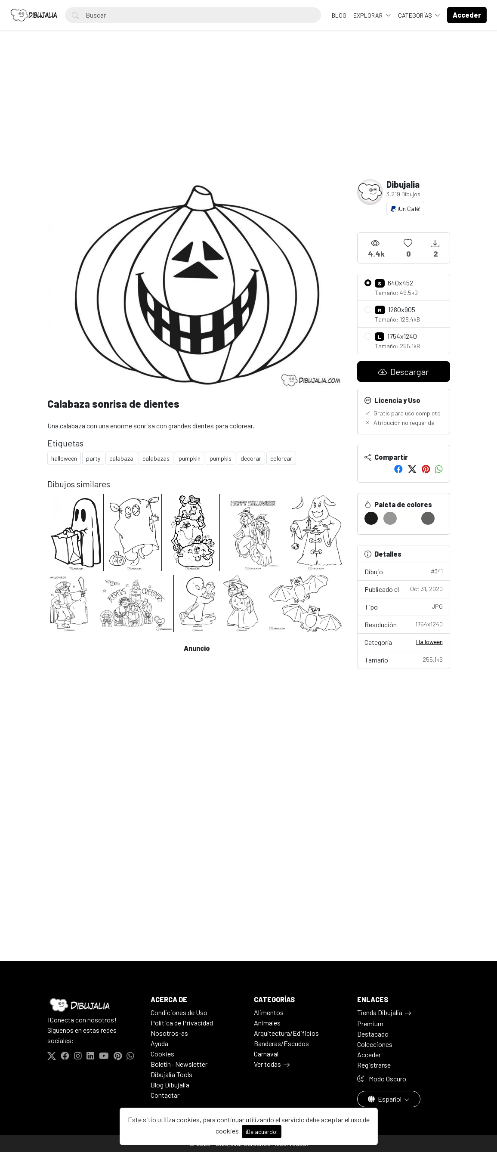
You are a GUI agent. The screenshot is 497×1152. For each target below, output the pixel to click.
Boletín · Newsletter (179, 1064)
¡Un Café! (405, 208)
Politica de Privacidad (182, 1023)
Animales (267, 1023)
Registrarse (374, 1065)
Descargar (403, 371)
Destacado (373, 1034)
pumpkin (190, 458)
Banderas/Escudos (281, 1043)
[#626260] (428, 518)
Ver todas (267, 1064)
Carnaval (266, 1054)
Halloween (429, 641)
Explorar (368, 15)
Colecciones (374, 1044)
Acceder (369, 1054)
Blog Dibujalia (170, 1085)
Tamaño (403, 659)
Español (385, 1099)
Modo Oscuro (381, 1079)
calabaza (121, 458)
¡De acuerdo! (262, 1131)
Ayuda (159, 1043)
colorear (281, 458)
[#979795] (390, 518)
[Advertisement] (248, 114)
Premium (370, 1023)
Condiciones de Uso (179, 1012)
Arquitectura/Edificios (286, 1033)
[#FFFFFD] (409, 518)
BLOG (339, 15)
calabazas (156, 458)
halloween (64, 458)
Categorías (415, 15)
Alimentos (269, 1012)
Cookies (162, 1054)
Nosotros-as (169, 1033)
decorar (251, 458)
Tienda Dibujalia (379, 1012)
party (93, 458)
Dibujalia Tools (171, 1074)
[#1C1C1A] (371, 518)
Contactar (165, 1095)
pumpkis (221, 458)
